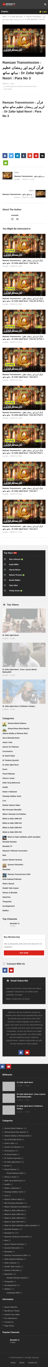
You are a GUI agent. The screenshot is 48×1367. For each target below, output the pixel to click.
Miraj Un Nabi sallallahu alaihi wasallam (24, 837)
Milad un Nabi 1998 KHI (12, 823)
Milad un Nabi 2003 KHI (12, 832)
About (21, 1363)
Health (5, 787)
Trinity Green (16, 591)
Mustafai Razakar (9, 842)
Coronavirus (7, 751)
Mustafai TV (7, 846)
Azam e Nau (7, 742)
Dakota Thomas (17, 575)
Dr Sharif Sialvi (8, 756)
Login (43, 12)
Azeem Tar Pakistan (10, 747)
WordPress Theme (12, 1311)
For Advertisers (10, 1318)
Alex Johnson (16, 559)
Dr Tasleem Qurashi (10, 760)
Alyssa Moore (14, 570)
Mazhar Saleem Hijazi (11, 805)
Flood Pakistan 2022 (15, 1173)
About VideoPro (11, 1307)
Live (4, 801)
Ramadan (6, 869)
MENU (4, 12)
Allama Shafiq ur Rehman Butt (14, 733)
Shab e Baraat (8, 884)
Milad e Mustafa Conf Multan (14, 814)
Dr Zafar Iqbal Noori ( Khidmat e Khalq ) (18, 706)
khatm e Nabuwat (9, 792)
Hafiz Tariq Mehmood (11, 783)
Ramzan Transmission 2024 (27, 86)
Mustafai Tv (15, 923)
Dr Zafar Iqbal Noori (16, 17)
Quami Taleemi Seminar (12, 860)
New (4, 855)
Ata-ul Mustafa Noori (11, 738)
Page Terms (9, 1326)
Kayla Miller (14, 564)
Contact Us (9, 1322)
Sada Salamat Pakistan (12, 879)
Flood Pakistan (8, 774)
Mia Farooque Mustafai (11, 810)
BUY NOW (24, 953)
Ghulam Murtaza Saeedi (16, 1278)
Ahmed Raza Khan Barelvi (18, 729)
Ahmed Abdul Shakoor (17, 723)
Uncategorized (8, 906)
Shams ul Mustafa (9, 893)
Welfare (5, 911)
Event (4, 769)
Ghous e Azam (8, 778)
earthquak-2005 (13, 1293)
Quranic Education (15, 865)
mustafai (14, 215)
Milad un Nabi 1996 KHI (12, 819)
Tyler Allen (13, 585)
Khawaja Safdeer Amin (11, 796)
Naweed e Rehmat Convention (14, 851)
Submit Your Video (12, 1315)
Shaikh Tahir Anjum (10, 888)
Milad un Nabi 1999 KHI (12, 828)
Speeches (6, 897)
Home (4, 17)
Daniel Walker (14, 580)
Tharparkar (7, 902)
